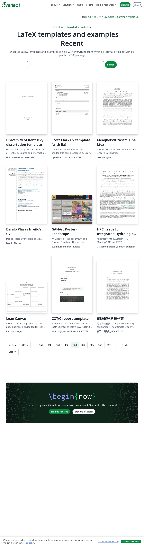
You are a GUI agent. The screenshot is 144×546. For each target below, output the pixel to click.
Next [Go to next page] (125, 345)
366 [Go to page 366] (100, 345)
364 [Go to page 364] (83, 345)
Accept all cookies (131, 541)
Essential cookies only (108, 541)
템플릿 (97, 16)
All (89, 16)
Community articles (127, 16)
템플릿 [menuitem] (80, 4)
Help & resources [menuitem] (105, 4)
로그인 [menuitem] (137, 4)
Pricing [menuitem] (90, 4)
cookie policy (28, 543)
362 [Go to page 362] (66, 345)
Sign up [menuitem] (125, 4)
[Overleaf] (11, 5)
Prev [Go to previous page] (24, 345)
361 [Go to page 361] (58, 345)
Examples (109, 16)
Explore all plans (84, 411)
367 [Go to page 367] (109, 345)
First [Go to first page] (13, 345)
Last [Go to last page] (12, 351)
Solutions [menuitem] (68, 4)
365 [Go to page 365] (92, 345)
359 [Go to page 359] (41, 345)
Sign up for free (59, 411)
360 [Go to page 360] (49, 345)
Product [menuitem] (54, 4)
